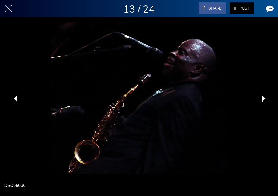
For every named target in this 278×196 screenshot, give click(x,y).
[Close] (8, 8)
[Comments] (269, 8)
